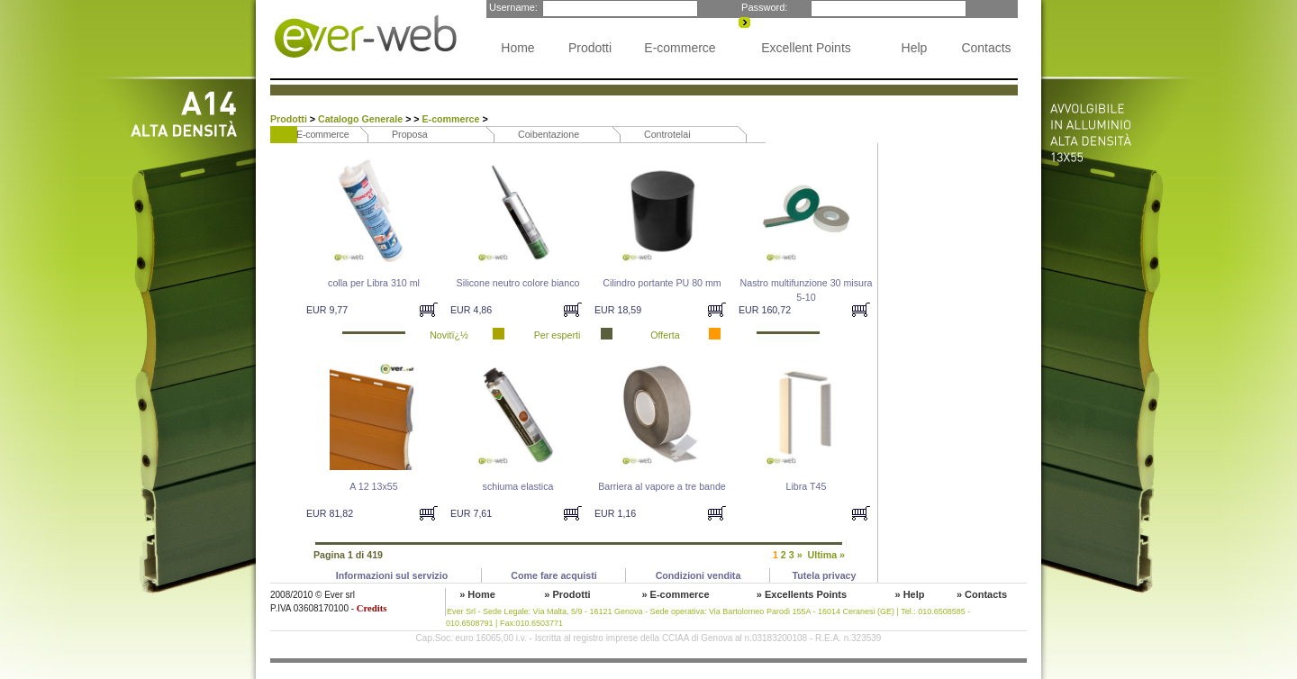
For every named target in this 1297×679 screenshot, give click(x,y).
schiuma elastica (518, 486)
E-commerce (679, 48)
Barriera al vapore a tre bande (662, 486)
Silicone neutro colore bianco (518, 282)
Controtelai (667, 134)
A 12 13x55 (373, 486)
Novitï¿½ (449, 335)
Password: (763, 7)
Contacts (986, 48)
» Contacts (982, 594)
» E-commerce (675, 594)
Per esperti (557, 335)
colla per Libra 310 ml (374, 282)
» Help (909, 594)
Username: (512, 7)
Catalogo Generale (361, 118)
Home (517, 48)
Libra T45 (806, 486)
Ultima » (826, 554)
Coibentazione (548, 134)
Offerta (664, 335)
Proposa (410, 134)
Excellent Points (806, 48)
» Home (477, 594)
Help (915, 48)
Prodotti (590, 48)
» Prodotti (567, 594)
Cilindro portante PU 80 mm (662, 282)
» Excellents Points (802, 594)
